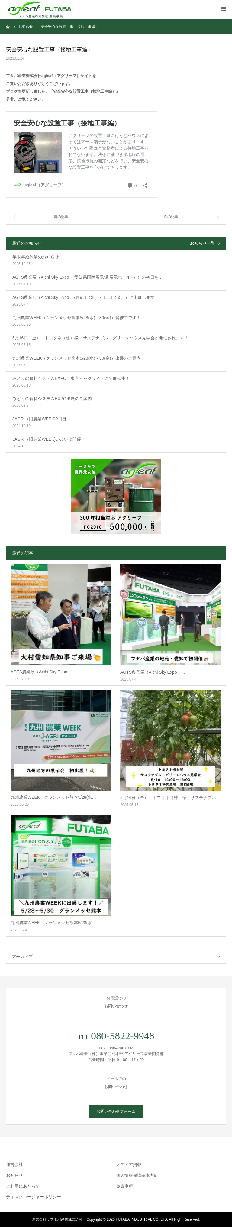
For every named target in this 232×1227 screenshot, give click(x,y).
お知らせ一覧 (202, 243)
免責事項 (124, 1186)
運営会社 (14, 1164)
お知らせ (14, 1175)
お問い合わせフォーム (116, 1111)
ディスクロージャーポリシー (33, 1196)
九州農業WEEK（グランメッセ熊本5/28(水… (53, 797)
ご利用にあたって (23, 1186)
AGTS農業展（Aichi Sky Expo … (41, 671)
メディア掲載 (128, 1164)
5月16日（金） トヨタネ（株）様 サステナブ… (168, 797)
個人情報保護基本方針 (137, 1175)
